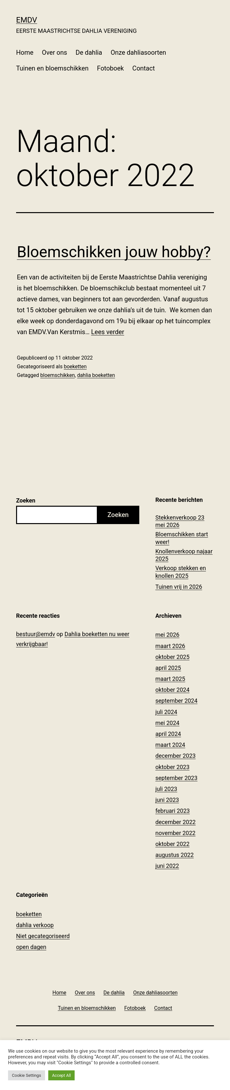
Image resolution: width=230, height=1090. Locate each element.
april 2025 (168, 667)
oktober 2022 (172, 844)
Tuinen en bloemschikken (52, 68)
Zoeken (25, 500)
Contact (143, 68)
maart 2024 (170, 744)
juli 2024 (166, 712)
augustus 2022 (174, 854)
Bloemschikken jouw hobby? (114, 252)
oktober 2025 (172, 656)
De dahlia (89, 52)
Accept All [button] (61, 1075)
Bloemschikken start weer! (181, 538)
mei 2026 (167, 634)
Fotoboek (110, 68)
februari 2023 (172, 810)
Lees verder (107, 332)
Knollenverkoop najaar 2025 (184, 555)
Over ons (54, 52)
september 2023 (176, 778)
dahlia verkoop (35, 925)
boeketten (75, 366)
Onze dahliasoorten (138, 52)
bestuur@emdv (35, 634)
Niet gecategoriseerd (43, 936)
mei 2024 (167, 722)
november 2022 (175, 833)
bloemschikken (57, 375)
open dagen (31, 947)
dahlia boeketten (96, 375)
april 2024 (168, 733)
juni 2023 (167, 799)
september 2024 (176, 700)
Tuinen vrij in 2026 (178, 586)
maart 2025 (170, 678)
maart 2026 (170, 646)
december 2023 (175, 755)
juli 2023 (166, 788)
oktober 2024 (172, 689)
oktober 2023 (172, 767)
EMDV (26, 19)
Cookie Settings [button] (26, 1075)
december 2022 (175, 822)
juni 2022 (167, 865)
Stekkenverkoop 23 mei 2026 (179, 521)
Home (24, 52)
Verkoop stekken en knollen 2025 (180, 572)
